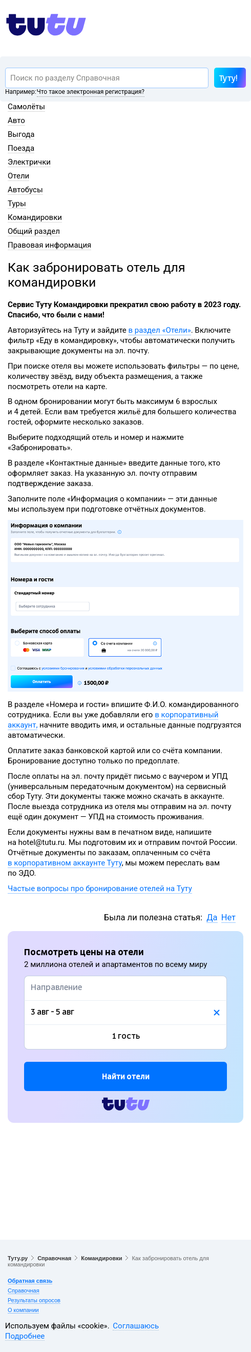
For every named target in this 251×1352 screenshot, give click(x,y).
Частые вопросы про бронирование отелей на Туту (100, 888)
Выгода (21, 134)
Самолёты (26, 106)
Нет (228, 917)
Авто (16, 120)
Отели (18, 175)
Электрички (29, 162)
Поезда (21, 148)
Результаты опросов (34, 1300)
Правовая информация (49, 245)
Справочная (54, 1258)
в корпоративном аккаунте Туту (65, 862)
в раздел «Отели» (159, 330)
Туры (17, 203)
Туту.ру (18, 1258)
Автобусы (25, 189)
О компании (23, 1310)
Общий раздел (34, 231)
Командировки (35, 217)
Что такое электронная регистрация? (90, 91)
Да (211, 917)
